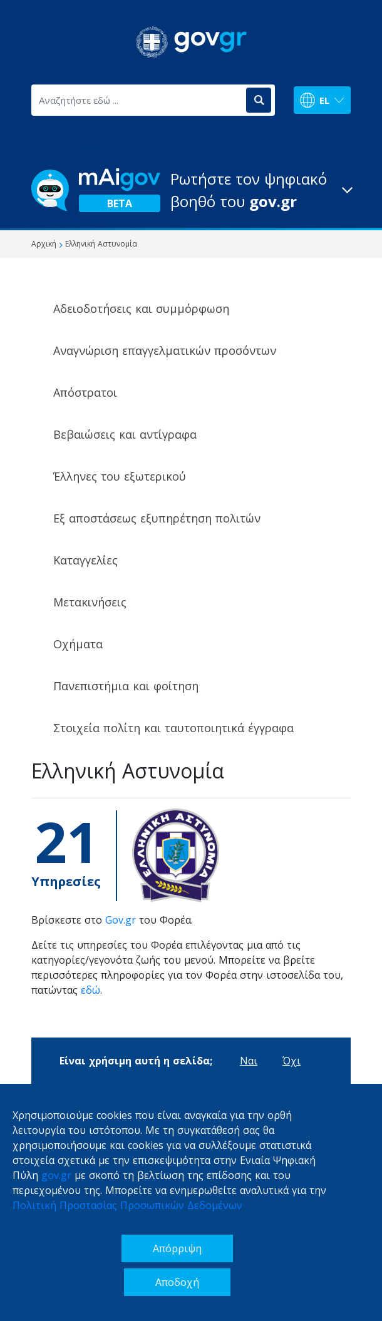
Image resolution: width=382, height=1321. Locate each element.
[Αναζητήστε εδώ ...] (137, 100)
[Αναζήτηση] (258, 100)
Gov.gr (120, 920)
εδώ (90, 990)
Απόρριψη (177, 1248)
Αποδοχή (177, 1282)
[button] (191, 190)
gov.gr (56, 1175)
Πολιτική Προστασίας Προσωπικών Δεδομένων (127, 1205)
